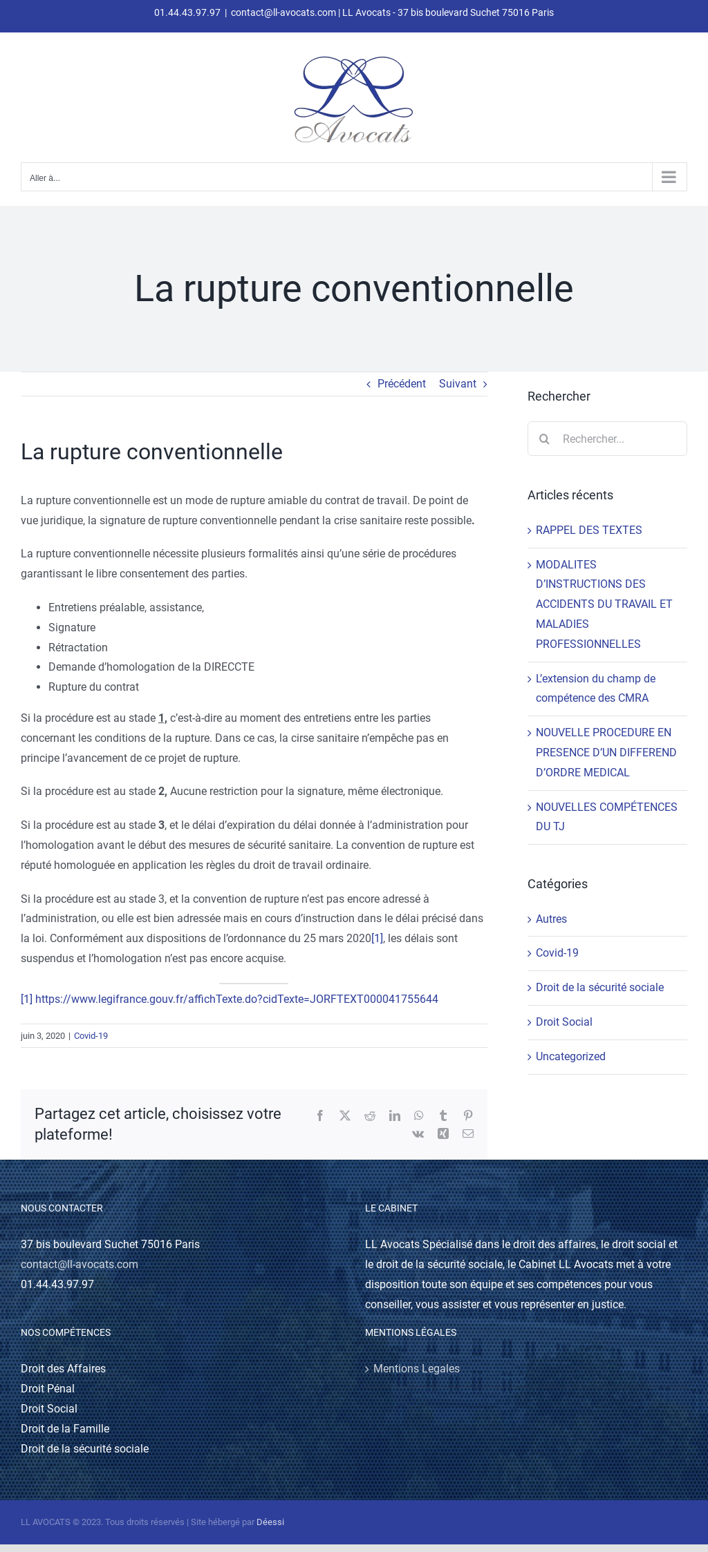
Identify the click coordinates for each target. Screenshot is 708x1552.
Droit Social (564, 1021)
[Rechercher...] (607, 438)
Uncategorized (571, 1056)
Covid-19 (91, 1036)
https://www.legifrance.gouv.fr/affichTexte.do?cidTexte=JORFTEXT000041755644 (236, 999)
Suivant (457, 383)
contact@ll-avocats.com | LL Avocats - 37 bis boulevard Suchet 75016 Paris (392, 12)
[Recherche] (545, 438)
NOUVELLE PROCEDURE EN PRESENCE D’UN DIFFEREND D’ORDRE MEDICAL (606, 752)
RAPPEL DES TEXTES (589, 530)
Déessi (270, 1522)
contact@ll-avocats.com (79, 1264)
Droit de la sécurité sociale (600, 987)
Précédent (402, 383)
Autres (551, 919)
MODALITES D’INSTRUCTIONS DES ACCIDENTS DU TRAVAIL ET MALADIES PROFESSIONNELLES (604, 604)
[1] (377, 938)
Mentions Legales (416, 1368)
